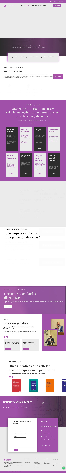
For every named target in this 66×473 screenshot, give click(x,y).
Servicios (28, 5)
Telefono (15, 436)
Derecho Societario (36, 462)
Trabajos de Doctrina (37, 5)
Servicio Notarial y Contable (37, 467)
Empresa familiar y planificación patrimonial (38, 465)
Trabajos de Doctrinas (27, 462)
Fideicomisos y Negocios (37, 463)
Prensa (44, 462)
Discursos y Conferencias (47, 463)
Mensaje (15, 441)
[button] (4, 337)
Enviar (16, 449)
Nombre (15, 427)
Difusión (45, 5)
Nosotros (23, 5)
